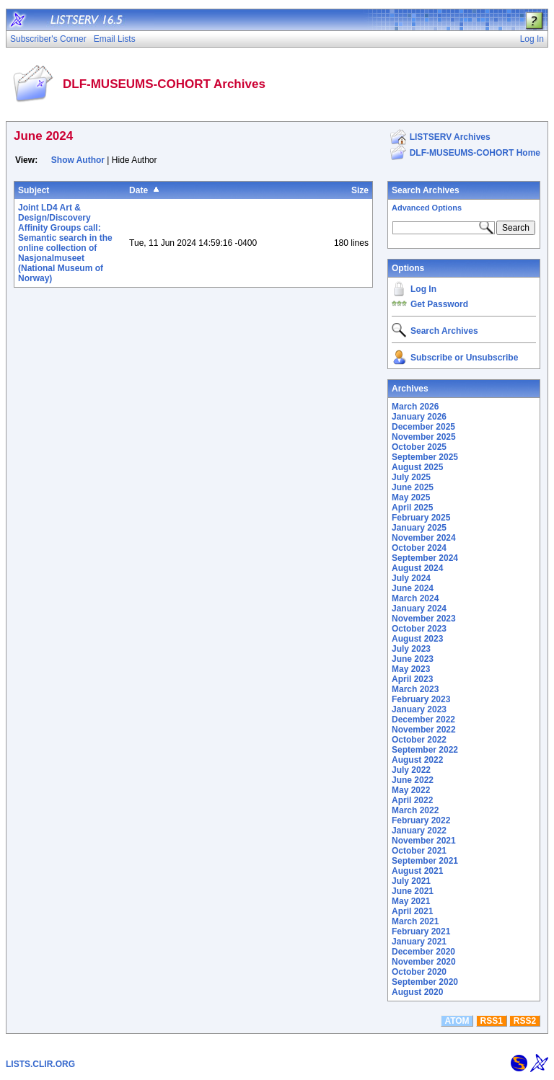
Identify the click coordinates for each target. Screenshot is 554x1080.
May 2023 (411, 669)
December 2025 (423, 427)
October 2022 (419, 740)
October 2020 (419, 972)
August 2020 (417, 992)
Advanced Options (427, 207)
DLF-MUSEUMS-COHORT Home (475, 153)
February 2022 (421, 820)
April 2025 (412, 508)
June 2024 (413, 588)
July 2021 (411, 881)
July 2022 (411, 770)
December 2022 (423, 719)
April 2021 (412, 911)
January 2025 (419, 528)
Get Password (439, 304)
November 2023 (424, 619)
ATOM (456, 1021)
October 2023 (419, 629)
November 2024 (424, 538)
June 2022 (413, 780)
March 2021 (415, 921)
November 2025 (424, 437)
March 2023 (415, 689)
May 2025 (411, 497)
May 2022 (411, 790)
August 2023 (417, 639)
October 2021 (419, 851)
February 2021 (421, 931)
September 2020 (425, 982)
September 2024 (425, 558)
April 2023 (412, 679)
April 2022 (412, 800)
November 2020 (424, 962)
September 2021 (425, 861)
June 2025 (413, 487)
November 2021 (424, 841)
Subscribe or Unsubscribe (464, 358)
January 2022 (419, 831)
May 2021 (411, 901)
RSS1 (491, 1021)
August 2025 (417, 467)
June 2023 (413, 659)
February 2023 (421, 699)
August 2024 (417, 568)
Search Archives (426, 190)
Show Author (78, 160)
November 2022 (424, 730)
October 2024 (419, 548)
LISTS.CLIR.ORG (40, 1064)
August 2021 (417, 871)
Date (138, 190)
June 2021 (413, 891)
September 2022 (425, 750)
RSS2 (525, 1021)
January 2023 (419, 709)
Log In (423, 289)
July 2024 (411, 578)
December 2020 (423, 952)
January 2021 (419, 942)
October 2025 (419, 447)
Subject (33, 190)
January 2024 (419, 608)
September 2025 (425, 457)
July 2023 (411, 649)
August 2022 (417, 760)
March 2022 (415, 810)
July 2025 (411, 477)
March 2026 (415, 407)
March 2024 (415, 598)
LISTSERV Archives (450, 137)
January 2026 (419, 417)
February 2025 (421, 518)
